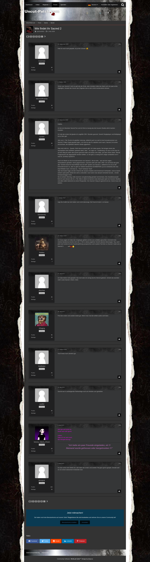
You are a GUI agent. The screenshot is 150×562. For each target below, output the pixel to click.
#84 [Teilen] (120, 198)
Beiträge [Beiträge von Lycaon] (33, 145)
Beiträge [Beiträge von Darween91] (33, 223)
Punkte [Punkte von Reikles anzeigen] (33, 259)
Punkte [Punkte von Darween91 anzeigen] (33, 221)
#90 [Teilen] (120, 425)
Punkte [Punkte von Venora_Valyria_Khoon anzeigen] (33, 448)
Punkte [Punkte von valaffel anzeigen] (33, 410)
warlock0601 (40, 31)
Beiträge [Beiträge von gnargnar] (33, 489)
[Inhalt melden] (119, 71)
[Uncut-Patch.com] (75, 13)
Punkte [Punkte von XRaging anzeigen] (33, 335)
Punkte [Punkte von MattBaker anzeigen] (33, 372)
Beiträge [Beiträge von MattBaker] (33, 375)
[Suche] (122, 4)
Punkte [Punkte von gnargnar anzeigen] (33, 487)
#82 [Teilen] (120, 82)
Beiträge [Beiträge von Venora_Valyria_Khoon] (33, 451)
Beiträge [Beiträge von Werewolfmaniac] (33, 107)
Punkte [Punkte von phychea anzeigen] (33, 297)
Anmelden (85, 522)
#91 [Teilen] (120, 463)
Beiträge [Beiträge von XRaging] (33, 337)
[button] (93, 4)
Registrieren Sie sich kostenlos (78, 517)
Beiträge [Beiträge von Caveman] (33, 70)
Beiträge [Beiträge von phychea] (33, 299)
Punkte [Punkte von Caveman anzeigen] (33, 67)
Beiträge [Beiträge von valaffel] (33, 413)
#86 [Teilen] (120, 273)
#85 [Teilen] (120, 236)
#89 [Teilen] (120, 387)
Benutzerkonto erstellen (69, 522)
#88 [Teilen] (120, 349)
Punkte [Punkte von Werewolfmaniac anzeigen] (33, 105)
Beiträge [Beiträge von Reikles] (33, 261)
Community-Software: (69, 559)
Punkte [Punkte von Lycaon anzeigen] (33, 143)
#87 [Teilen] (120, 311)
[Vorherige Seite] (27, 36)
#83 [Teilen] (120, 120)
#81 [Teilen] (120, 44)
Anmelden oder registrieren (109, 4)
